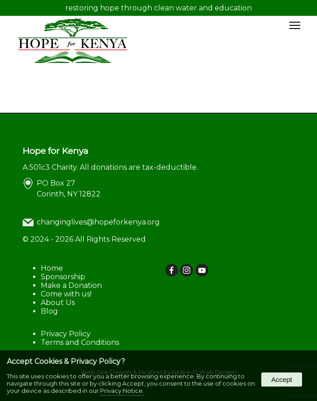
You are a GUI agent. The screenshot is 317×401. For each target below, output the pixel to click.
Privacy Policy (66, 333)
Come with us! (66, 294)
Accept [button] (281, 379)
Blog (49, 311)
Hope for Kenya (55, 150)
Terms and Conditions (80, 342)
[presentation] (171, 271)
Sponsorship (63, 276)
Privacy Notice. (122, 390)
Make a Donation (71, 285)
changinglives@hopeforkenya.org (98, 222)
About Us (58, 302)
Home (52, 268)
